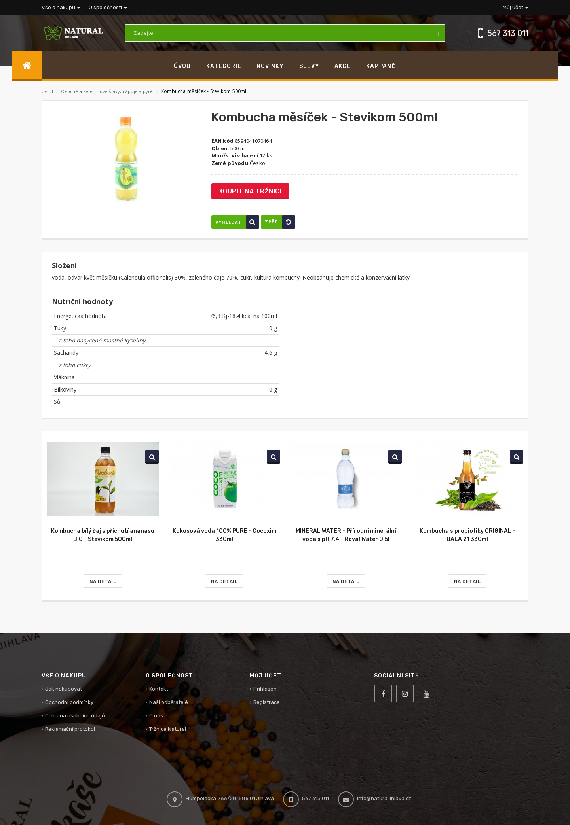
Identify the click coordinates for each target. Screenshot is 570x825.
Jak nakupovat (63, 689)
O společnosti (108, 7)
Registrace (266, 702)
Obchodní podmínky (69, 702)
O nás (156, 716)
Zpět (280, 222)
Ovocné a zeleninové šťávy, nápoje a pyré (107, 91)
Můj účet (515, 7)
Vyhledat (237, 222)
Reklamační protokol (70, 729)
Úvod (47, 91)
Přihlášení (265, 689)
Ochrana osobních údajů (75, 716)
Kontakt (158, 689)
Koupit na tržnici (250, 191)
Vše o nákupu (61, 7)
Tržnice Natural (167, 729)
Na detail (102, 581)
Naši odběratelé (168, 702)
